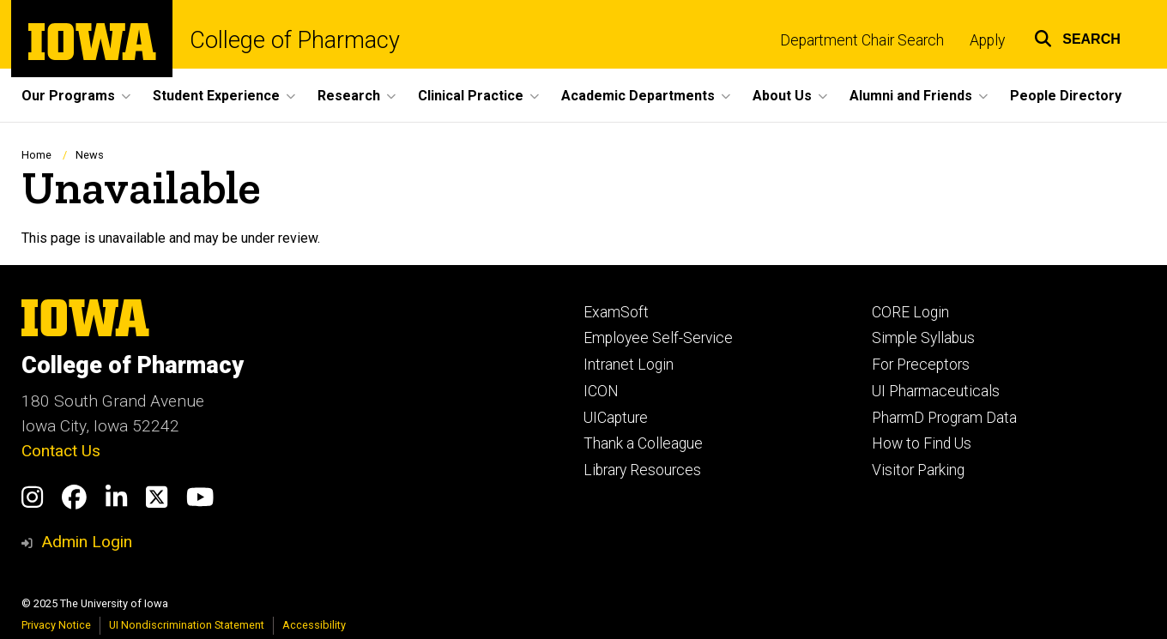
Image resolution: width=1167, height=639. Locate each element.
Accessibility (314, 624)
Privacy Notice (56, 624)
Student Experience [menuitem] (216, 95)
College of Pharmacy (295, 40)
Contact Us (60, 451)
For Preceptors (921, 364)
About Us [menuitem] (782, 95)
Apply (987, 40)
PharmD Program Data (944, 417)
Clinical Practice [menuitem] (470, 95)
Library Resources (642, 470)
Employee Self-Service (658, 338)
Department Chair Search (862, 40)
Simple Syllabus (923, 338)
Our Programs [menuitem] (68, 95)
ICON (601, 391)
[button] (1077, 36)
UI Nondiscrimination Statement (186, 624)
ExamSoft (616, 312)
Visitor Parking (918, 470)
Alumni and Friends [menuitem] (911, 95)
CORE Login (910, 312)
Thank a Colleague (643, 443)
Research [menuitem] (348, 95)
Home (36, 154)
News (90, 154)
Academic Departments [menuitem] (638, 95)
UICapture (616, 417)
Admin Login (86, 542)
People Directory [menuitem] (1066, 95)
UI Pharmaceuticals (936, 391)
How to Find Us (921, 443)
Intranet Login (629, 364)
